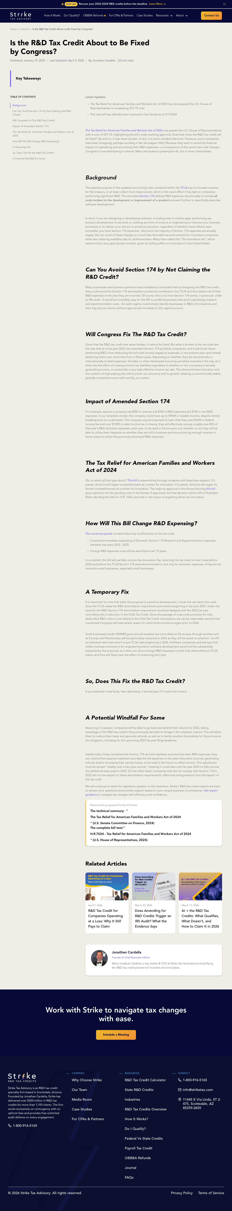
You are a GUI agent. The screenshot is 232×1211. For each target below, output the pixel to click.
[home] (20, 15)
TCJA (184, 188)
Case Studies (82, 1109)
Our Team (79, 1090)
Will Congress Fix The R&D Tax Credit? (34, 120)
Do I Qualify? (135, 1129)
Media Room (82, 1100)
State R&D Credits (139, 1090)
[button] (164, 15)
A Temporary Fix (22, 147)
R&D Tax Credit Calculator (145, 1080)
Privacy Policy (182, 1193)
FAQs (129, 1178)
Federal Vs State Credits (144, 1139)
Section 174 (147, 196)
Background (19, 105)
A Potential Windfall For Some (29, 158)
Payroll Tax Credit (138, 1148)
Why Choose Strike (87, 1080)
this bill (210, 489)
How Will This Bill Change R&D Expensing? (36, 141)
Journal (25, 29)
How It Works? (136, 1119)
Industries (132, 1100)
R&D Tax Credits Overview (145, 1109)
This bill (132, 480)
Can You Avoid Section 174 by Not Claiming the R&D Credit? (42, 113)
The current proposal (98, 533)
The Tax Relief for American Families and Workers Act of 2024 (43, 134)
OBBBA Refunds (138, 1158)
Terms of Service (211, 1193)
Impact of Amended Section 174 (31, 126)
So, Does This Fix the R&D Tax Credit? (33, 153)
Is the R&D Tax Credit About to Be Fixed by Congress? (62, 29)
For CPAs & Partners (88, 1119)
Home (13, 29)
